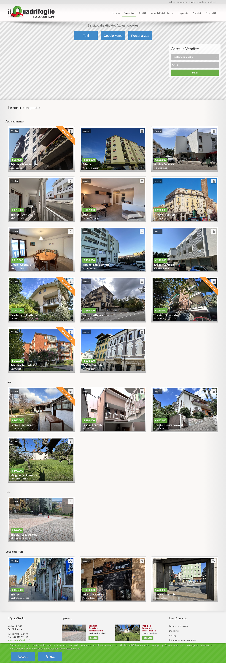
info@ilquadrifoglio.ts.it (207, 2)
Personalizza (140, 35)
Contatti (211, 13)
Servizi (197, 13)
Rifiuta (50, 656)
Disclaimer (174, 630)
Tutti (86, 35)
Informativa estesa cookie (66, 648)
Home (116, 13)
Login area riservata (178, 626)
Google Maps (113, 35)
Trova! (195, 72)
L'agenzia (183, 13)
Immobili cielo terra (162, 13)
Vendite (129, 13)
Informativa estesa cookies (182, 640)
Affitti (142, 13)
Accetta (23, 656)
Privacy (172, 635)
